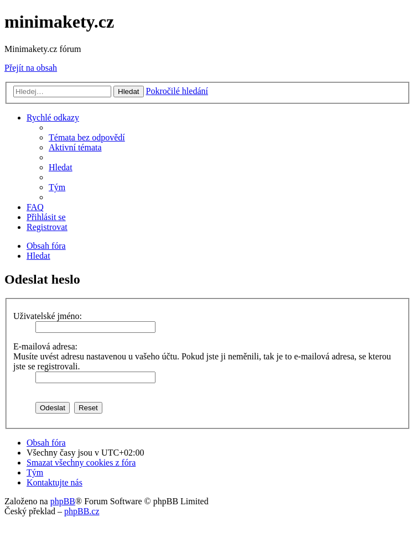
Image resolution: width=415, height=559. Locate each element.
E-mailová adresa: (45, 346)
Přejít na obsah (30, 67)
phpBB (62, 501)
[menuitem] (87, 137)
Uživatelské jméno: (47, 316)
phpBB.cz (82, 511)
